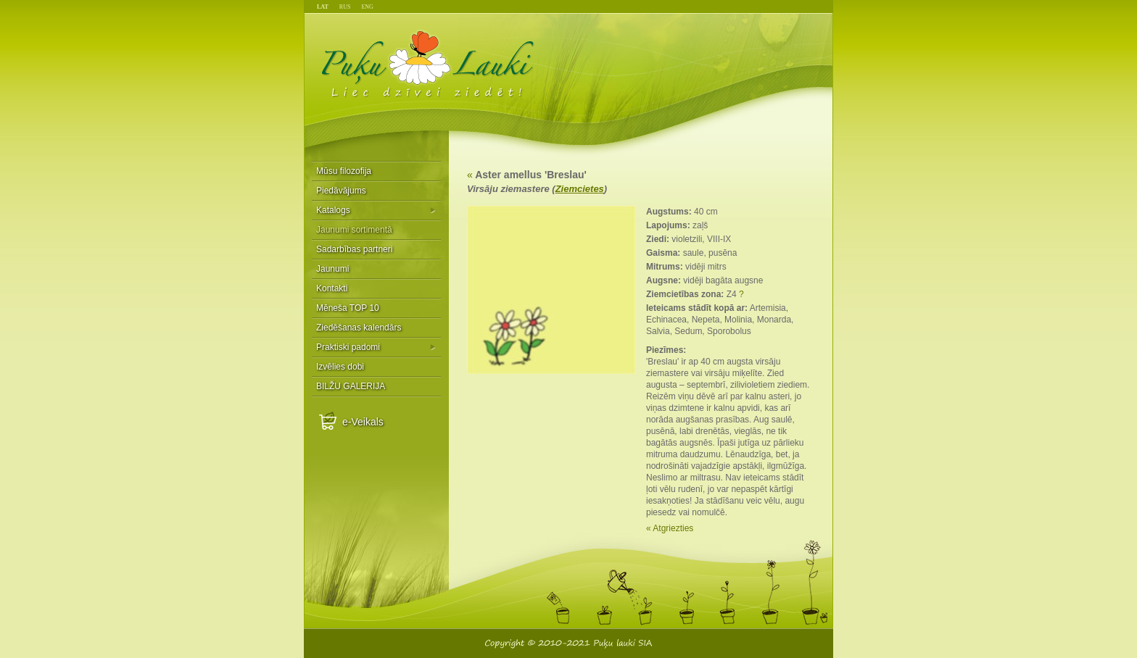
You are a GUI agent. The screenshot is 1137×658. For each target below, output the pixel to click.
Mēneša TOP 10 (347, 308)
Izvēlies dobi (340, 367)
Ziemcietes (579, 188)
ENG (367, 7)
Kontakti (331, 288)
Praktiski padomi (348, 347)
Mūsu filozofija (343, 171)
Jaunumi (332, 269)
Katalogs (333, 210)
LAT (322, 7)
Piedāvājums (341, 191)
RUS (345, 7)
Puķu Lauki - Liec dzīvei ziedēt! (428, 63)
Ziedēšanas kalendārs (358, 327)
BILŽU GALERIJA (350, 386)
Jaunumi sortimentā (354, 230)
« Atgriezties (669, 528)
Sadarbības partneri (354, 249)
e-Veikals (363, 422)
